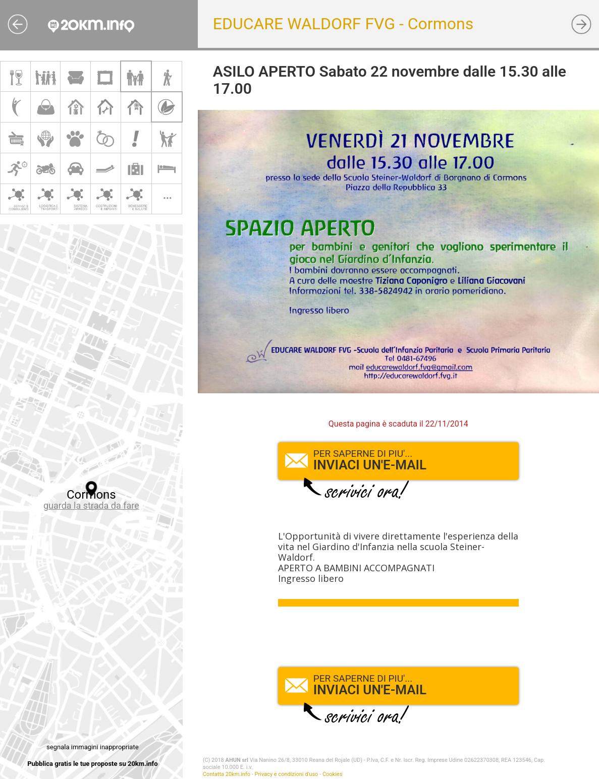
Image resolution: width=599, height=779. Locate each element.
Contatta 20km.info (226, 774)
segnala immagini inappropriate (92, 747)
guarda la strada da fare (91, 505)
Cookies (332, 774)
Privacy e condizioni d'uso (286, 774)
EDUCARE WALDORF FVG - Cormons (343, 23)
